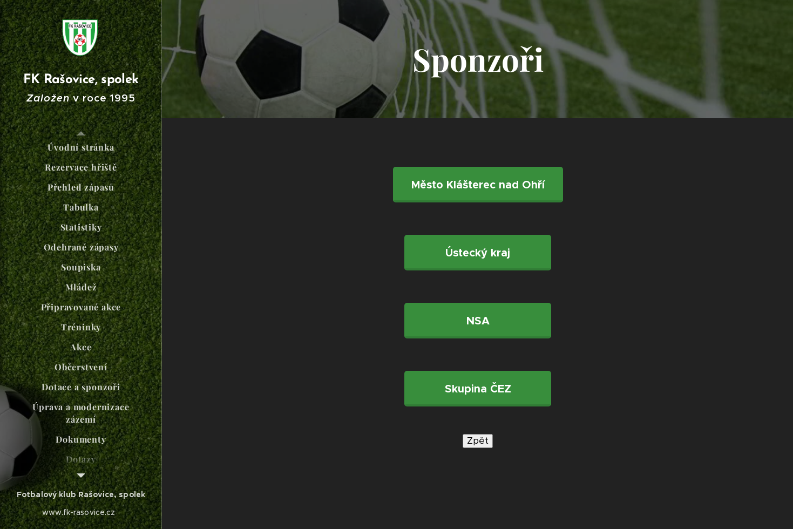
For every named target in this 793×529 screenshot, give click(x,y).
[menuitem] (81, 147)
